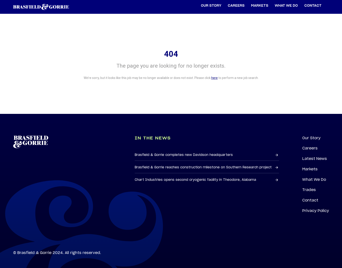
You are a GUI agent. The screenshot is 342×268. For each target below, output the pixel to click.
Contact (310, 200)
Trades (309, 189)
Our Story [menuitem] (211, 5)
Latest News (314, 158)
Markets (310, 169)
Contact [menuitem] (313, 5)
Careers (310, 148)
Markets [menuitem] (259, 5)
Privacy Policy (315, 210)
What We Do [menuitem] (286, 5)
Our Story (311, 137)
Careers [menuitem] (236, 5)
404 (171, 54)
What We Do (314, 179)
